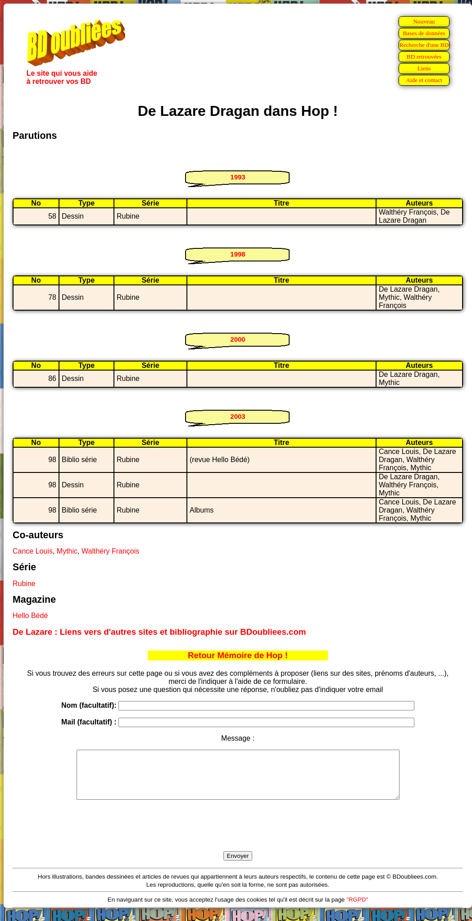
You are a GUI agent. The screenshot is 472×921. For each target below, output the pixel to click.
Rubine (24, 583)
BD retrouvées (424, 56)
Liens (424, 68)
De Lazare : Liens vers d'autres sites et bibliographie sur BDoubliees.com (159, 632)
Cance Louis (33, 551)
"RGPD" (357, 909)
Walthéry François (110, 551)
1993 (237, 177)
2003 (237, 416)
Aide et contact (424, 80)
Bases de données (424, 33)
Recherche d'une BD (424, 44)
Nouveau (424, 21)
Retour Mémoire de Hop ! (238, 655)
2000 (237, 339)
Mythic (67, 551)
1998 (237, 254)
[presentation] (237, 835)
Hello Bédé (30, 615)
